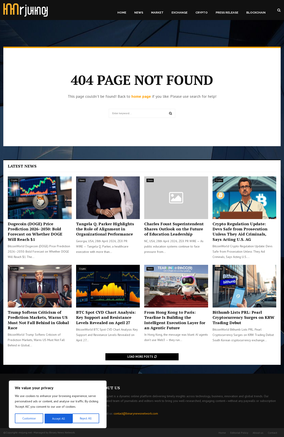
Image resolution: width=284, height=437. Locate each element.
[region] (57, 404)
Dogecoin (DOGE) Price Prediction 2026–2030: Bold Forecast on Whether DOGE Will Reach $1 (35, 231)
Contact (272, 432)
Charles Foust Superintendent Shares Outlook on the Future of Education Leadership (174, 229)
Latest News (22, 166)
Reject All (57, 419)
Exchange (179, 12)
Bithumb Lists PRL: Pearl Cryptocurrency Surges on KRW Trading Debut (243, 317)
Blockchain (256, 12)
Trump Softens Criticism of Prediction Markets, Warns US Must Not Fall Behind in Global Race (38, 319)
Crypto (201, 12)
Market (157, 12)
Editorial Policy (239, 432)
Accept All (86, 419)
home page (141, 96)
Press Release (227, 12)
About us (258, 432)
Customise (29, 419)
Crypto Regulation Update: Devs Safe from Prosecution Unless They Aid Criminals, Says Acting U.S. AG (240, 231)
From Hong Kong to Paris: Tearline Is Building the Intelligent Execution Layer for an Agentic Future (174, 319)
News (138, 12)
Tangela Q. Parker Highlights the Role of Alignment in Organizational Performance (105, 229)
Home (121, 12)
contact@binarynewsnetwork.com (136, 413)
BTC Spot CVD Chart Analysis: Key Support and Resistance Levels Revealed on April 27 (106, 317)
